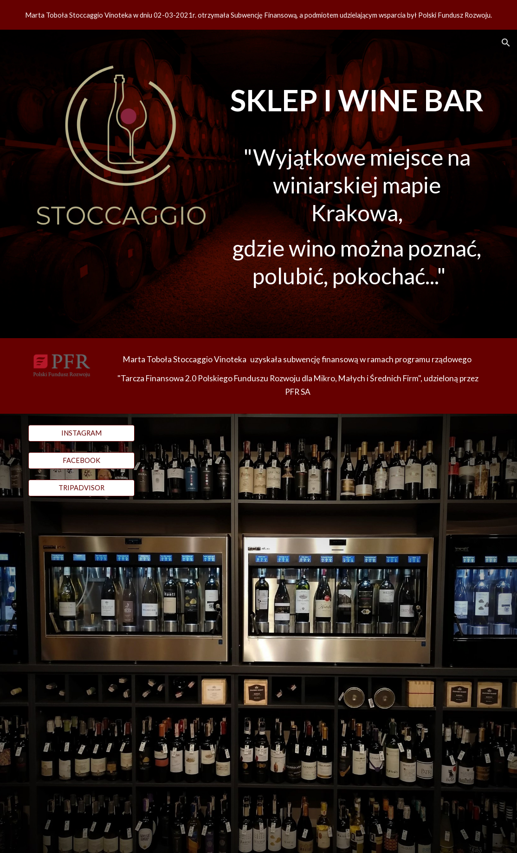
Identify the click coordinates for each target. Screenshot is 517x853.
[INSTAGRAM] (81, 433)
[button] (506, 43)
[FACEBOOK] (81, 460)
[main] (357, 184)
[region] (258, 15)
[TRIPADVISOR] (81, 488)
